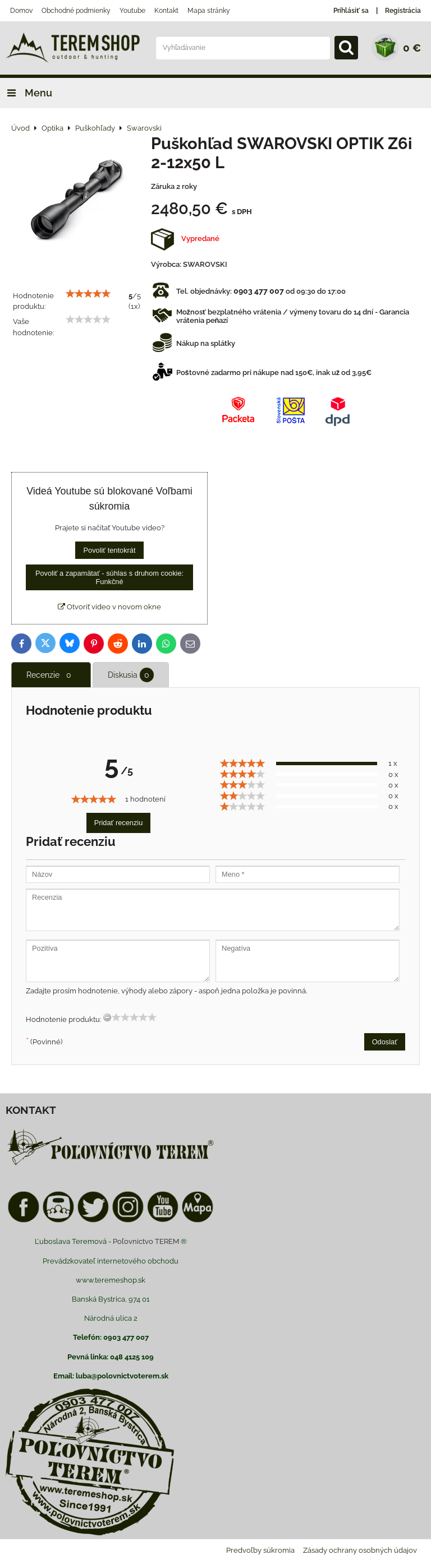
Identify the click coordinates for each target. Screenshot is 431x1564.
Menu (26, 93)
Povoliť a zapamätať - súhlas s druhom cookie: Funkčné (109, 577)
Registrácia (403, 11)
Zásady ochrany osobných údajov (360, 1550)
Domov (21, 11)
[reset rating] (107, 1017)
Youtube (132, 11)
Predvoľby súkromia (260, 1550)
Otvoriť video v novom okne (109, 607)
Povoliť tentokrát (109, 550)
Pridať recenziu (118, 822)
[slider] (88, 293)
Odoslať (384, 1042)
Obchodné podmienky (76, 11)
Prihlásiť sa (351, 11)
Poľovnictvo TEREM (146, 1241)
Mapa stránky (208, 11)
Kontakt (166, 11)
